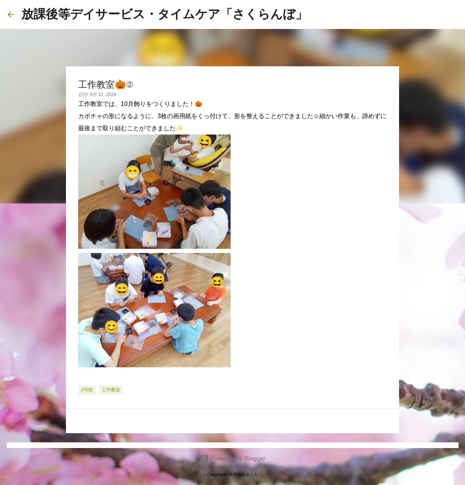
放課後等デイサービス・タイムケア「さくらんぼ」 (164, 14)
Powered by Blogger (233, 458)
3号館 (87, 389)
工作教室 (111, 389)
